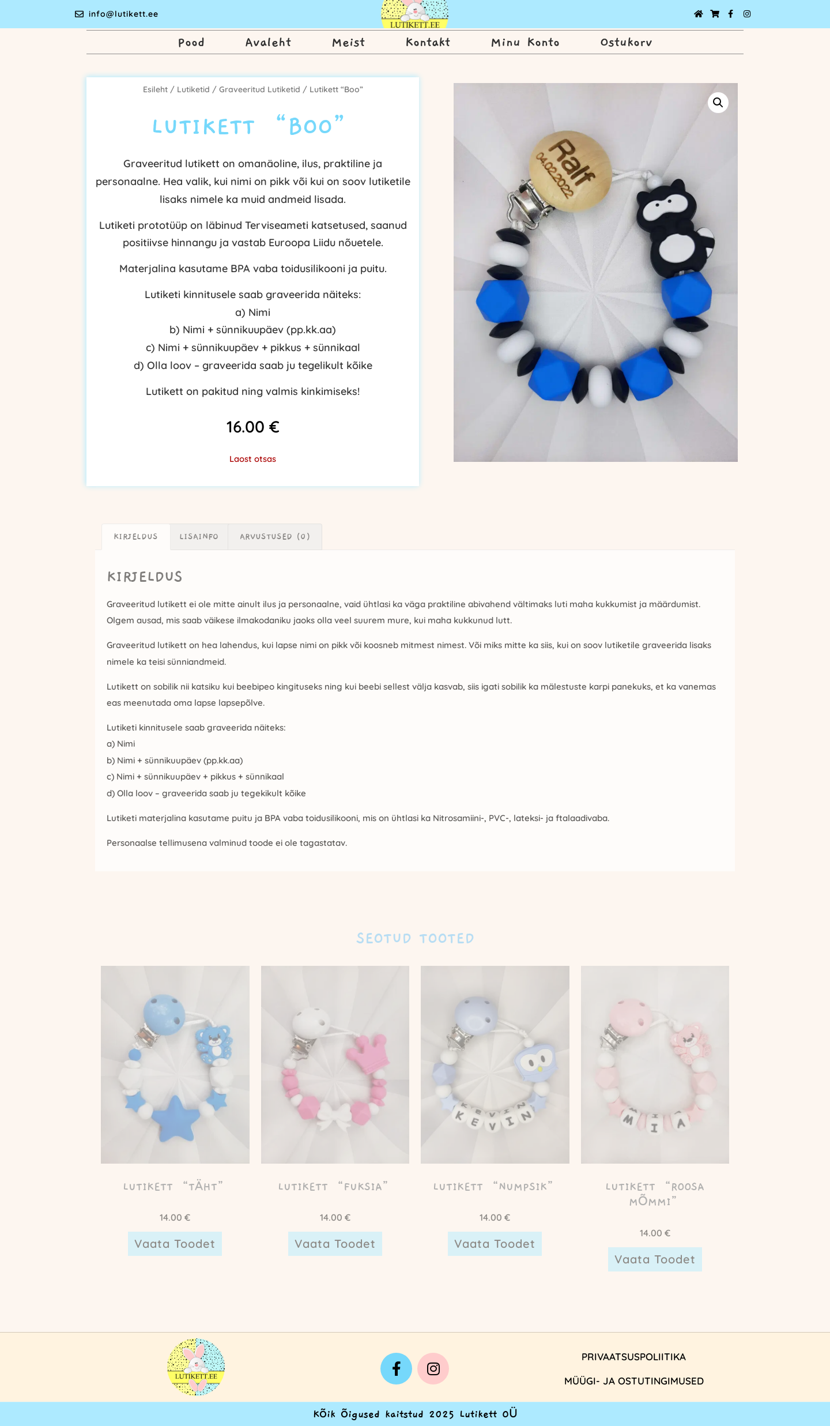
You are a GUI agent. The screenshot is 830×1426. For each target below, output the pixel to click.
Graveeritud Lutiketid (259, 89)
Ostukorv (626, 42)
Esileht (155, 89)
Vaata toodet (175, 1243)
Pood (191, 42)
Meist (348, 42)
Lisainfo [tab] (198, 536)
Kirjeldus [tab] (136, 536)
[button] (718, 102)
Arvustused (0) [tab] (275, 536)
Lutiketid (193, 89)
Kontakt (427, 42)
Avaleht (268, 42)
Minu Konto (525, 42)
